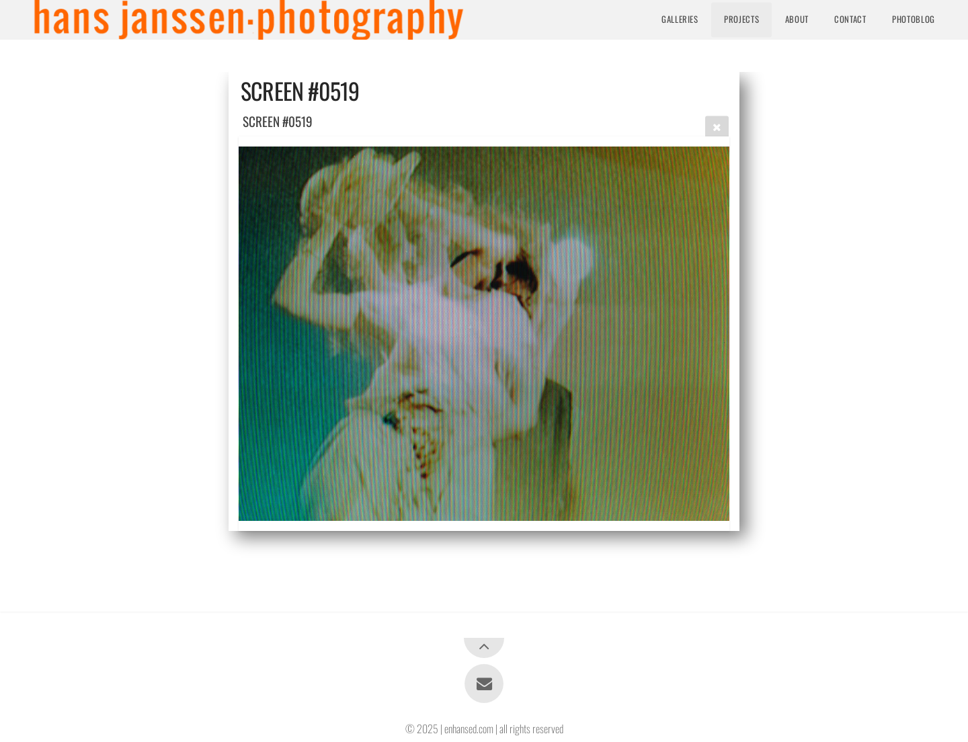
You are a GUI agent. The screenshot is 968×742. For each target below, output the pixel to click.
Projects (741, 19)
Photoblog (913, 19)
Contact (850, 19)
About (797, 19)
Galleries (679, 19)
